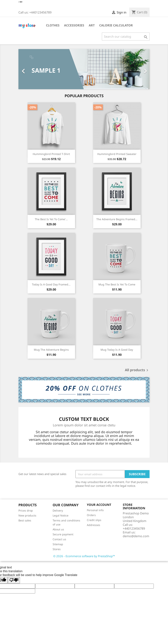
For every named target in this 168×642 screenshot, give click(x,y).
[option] (84, 69)
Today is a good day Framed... (51, 284)
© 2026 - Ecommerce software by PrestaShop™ (84, 556)
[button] (28, 69)
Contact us (59, 539)
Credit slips (94, 520)
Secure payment (63, 534)
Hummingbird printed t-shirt (51, 154)
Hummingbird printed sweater (116, 154)
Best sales (24, 520)
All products (137, 370)
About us (58, 529)
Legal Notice (60, 515)
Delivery (58, 510)
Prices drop (25, 510)
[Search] (126, 37)
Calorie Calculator (116, 25)
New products (27, 515)
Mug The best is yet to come (116, 284)
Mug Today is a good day (117, 349)
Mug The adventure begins (51, 349)
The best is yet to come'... (51, 219)
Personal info (95, 510)
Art (92, 25)
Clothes (52, 25)
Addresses (93, 525)
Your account (99, 505)
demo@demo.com (136, 536)
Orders (91, 515)
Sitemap (58, 544)
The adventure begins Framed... (116, 219)
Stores (57, 549)
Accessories (74, 25)
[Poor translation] (14, 580)
